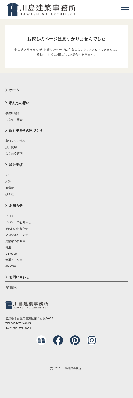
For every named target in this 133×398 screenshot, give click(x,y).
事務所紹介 (12, 113)
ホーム (14, 90)
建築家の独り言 (15, 241)
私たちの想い (19, 103)
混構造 (9, 187)
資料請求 (11, 287)
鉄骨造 (9, 194)
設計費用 (11, 147)
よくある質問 (14, 153)
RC (7, 175)
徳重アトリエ (14, 260)
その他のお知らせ (16, 228)
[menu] (125, 9)
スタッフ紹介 (14, 119)
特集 (8, 247)
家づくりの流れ (15, 140)
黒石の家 (11, 266)
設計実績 (16, 165)
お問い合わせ (19, 277)
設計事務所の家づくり (25, 130)
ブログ (9, 216)
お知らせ (16, 205)
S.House (11, 253)
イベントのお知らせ (18, 222)
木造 (8, 181)
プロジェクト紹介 (16, 234)
